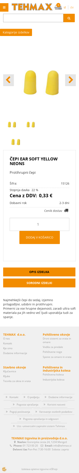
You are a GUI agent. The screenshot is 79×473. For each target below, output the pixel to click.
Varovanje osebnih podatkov (55, 412)
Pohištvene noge (52, 352)
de (72, 7)
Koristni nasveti (56, 404)
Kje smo (7, 348)
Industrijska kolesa (53, 379)
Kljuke (6, 376)
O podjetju (33, 397)
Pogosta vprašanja (27, 404)
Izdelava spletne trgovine (35, 469)
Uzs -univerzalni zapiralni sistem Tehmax (41, 426)
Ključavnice (9, 371)
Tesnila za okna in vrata (17, 381)
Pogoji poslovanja (20, 412)
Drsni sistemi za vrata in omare (57, 340)
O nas (6, 338)
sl (65, 7)
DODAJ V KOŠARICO (39, 237)
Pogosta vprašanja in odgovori (41, 419)
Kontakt (7, 343)
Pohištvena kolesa (53, 374)
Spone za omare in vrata (57, 357)
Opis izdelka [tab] (39, 272)
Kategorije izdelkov (16, 32)
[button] (70, 80)
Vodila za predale (53, 347)
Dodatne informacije (15, 353)
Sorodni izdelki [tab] (39, 283)
